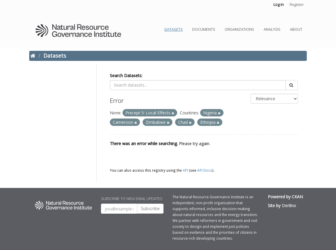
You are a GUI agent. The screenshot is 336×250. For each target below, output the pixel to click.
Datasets (173, 29)
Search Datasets (125, 75)
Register (297, 4)
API (185, 170)
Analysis (272, 29)
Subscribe (150, 208)
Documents (203, 29)
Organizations (239, 29)
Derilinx (289, 205)
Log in (278, 4)
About (296, 29)
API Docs (204, 170)
